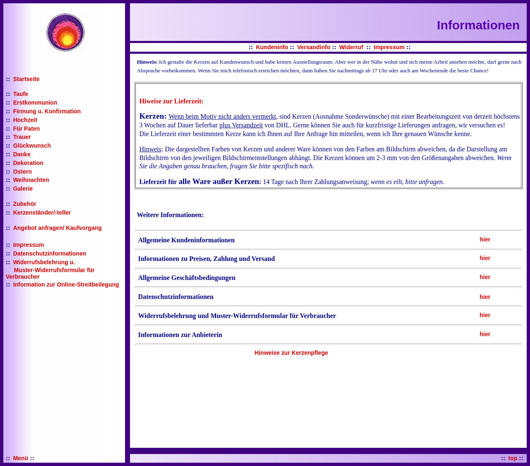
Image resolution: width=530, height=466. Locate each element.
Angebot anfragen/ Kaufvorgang (57, 228)
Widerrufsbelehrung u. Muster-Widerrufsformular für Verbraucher (50, 269)
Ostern (22, 171)
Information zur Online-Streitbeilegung (66, 284)
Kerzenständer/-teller (42, 212)
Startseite (26, 79)
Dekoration (28, 163)
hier (484, 239)
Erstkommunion (35, 102)
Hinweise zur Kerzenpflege (291, 352)
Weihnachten (31, 180)
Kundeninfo (272, 47)
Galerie (23, 188)
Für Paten (26, 128)
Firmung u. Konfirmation (47, 111)
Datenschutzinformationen (50, 253)
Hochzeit (25, 120)
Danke (22, 154)
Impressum (28, 244)
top (513, 458)
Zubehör (24, 204)
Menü (21, 458)
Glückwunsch (32, 145)
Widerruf (351, 47)
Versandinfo (313, 47)
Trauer (22, 137)
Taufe (20, 94)
